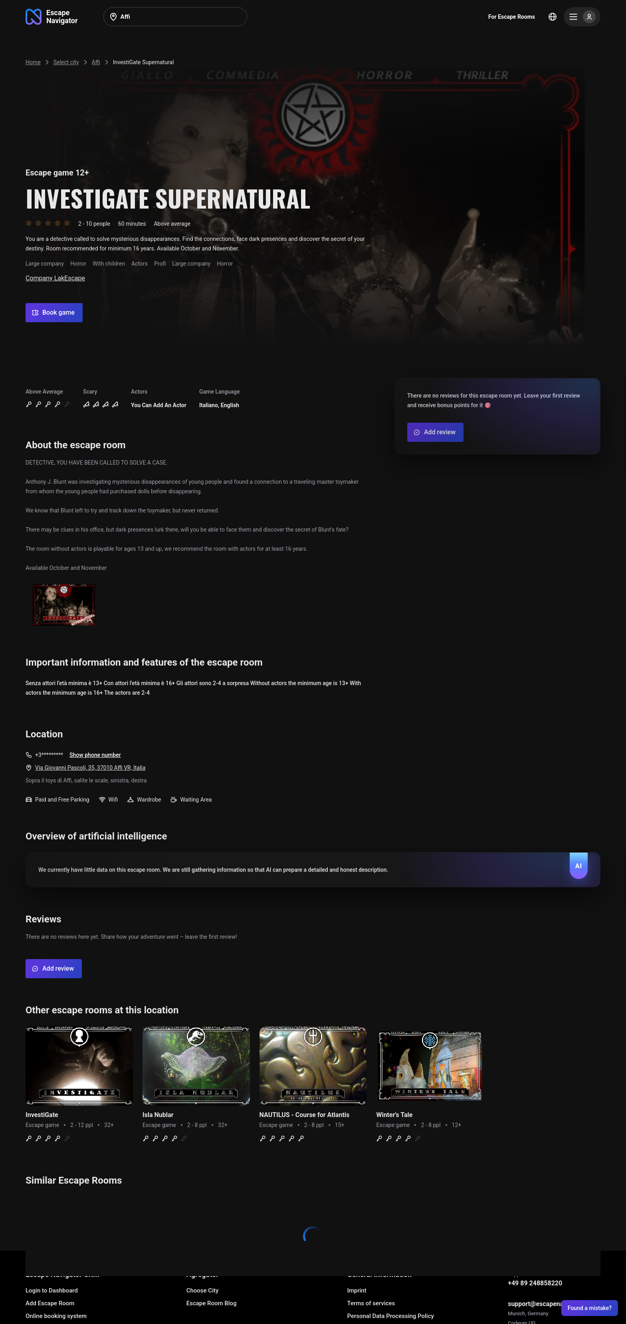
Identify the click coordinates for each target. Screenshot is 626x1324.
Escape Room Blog (211, 1303)
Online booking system (56, 1316)
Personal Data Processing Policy (390, 1316)
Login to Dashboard (52, 1290)
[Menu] (582, 16)
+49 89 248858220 (535, 1283)
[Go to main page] (52, 17)
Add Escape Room (50, 1303)
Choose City (202, 1290)
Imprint (356, 1290)
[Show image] (64, 605)
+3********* (49, 755)
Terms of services (371, 1303)
